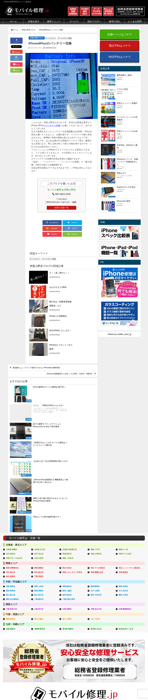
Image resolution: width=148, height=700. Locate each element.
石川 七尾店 (96, 480)
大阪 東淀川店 (12, 498)
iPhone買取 (68, 638)
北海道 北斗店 (40, 440)
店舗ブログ (127, 658)
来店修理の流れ (99, 634)
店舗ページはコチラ (119, 34)
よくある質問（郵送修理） (104, 661)
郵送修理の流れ (99, 638)
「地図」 (74, 202)
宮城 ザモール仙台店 (15, 448)
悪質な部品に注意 (11, 648)
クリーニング (9, 641)
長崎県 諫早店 (40, 517)
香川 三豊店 (67, 508)
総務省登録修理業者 (12, 638)
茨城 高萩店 (124, 462)
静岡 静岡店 (96, 476)
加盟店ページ (137, 691)
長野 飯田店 (67, 476)
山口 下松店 (96, 508)
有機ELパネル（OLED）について (17, 659)
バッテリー (52, 38)
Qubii (65, 647)
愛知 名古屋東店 (13, 488)
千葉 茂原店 (39, 466)
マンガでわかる (10, 644)
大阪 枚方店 (39, 498)
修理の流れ (114, 21)
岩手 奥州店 (11, 444)
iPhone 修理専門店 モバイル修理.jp (39, 691)
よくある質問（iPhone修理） (105, 658)
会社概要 (86, 691)
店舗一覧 (126, 661)
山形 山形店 (39, 448)
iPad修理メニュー (41, 638)
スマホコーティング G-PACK (76, 634)
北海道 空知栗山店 (70, 440)
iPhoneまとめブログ (131, 654)
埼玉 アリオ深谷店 (98, 458)
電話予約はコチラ (120, 45)
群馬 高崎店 (39, 458)
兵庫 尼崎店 (67, 498)
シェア (16, 40)
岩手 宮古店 (39, 444)
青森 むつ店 (124, 440)
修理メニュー (54, 21)
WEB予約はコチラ (119, 57)
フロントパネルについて (14, 654)
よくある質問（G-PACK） (104, 668)
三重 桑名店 (39, 488)
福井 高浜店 (67, 484)
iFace (65, 641)
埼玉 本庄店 (67, 458)
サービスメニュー (71, 631)
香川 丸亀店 (39, 508)
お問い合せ (97, 644)
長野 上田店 (39, 476)
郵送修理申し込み (100, 651)
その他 (125, 631)
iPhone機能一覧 (129, 648)
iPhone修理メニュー (42, 634)
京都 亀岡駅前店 (126, 498)
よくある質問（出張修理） (104, 664)
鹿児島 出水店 (96, 517)
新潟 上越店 (67, 480)
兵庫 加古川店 (96, 498)
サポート (96, 631)
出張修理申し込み (100, 654)
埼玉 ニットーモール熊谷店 (130, 458)
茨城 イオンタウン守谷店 (73, 462)
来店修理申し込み (100, 648)
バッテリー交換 (65, 38)
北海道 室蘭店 (12, 440)
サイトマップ (122, 691)
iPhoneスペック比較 (131, 651)
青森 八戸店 (96, 440)
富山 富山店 (11, 484)
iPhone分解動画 (129, 641)
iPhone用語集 (128, 634)
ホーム (13, 21)
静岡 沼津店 (124, 476)
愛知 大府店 (124, 484)
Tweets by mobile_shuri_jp (119, 334)
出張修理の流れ (99, 641)
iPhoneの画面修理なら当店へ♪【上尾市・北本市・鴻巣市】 (66, 339)
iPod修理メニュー (41, 641)
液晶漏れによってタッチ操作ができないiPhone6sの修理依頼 (40, 332)
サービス (74, 21)
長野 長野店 (11, 476)
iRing (65, 644)
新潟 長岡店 (11, 480)
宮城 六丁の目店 (126, 444)
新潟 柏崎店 (39, 480)
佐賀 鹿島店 (11, 517)
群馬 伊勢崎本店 (13, 458)
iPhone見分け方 (129, 644)
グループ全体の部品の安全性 (16, 651)
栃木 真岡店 (11, 466)
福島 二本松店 (68, 448)
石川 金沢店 (124, 480)
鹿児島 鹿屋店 (68, 517)
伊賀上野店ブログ (36, 38)
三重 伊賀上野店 (69, 488)
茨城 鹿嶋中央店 (97, 462)
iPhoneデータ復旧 (41, 644)
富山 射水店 (39, 484)
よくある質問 (135, 21)
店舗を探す (33, 21)
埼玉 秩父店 (39, 462)
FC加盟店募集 (128, 664)
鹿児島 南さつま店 (126, 517)
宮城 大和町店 (96, 444)
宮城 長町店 (67, 444)
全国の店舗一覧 (61, 208)
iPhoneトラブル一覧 (131, 638)
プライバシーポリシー (103, 691)
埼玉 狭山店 (11, 462)
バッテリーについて (12, 664)
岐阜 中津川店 (96, 484)
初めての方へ (94, 21)
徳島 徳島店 (11, 508)
